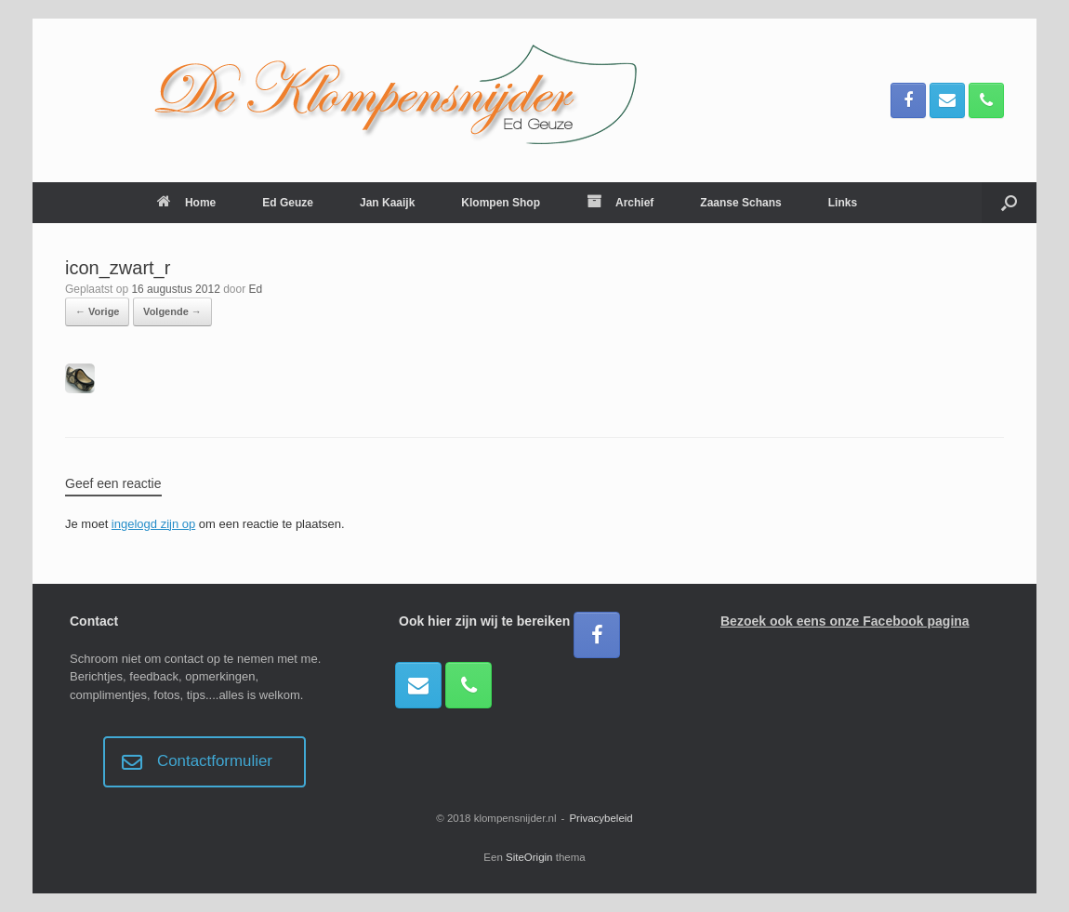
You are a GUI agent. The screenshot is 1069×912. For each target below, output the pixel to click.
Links (842, 202)
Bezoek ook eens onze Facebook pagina (845, 621)
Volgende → (172, 311)
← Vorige (97, 311)
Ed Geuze (287, 202)
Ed (256, 289)
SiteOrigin (529, 857)
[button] (1009, 202)
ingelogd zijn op (153, 524)
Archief (620, 202)
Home (186, 202)
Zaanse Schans (740, 202)
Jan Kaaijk (387, 202)
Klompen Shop (500, 202)
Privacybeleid (600, 818)
